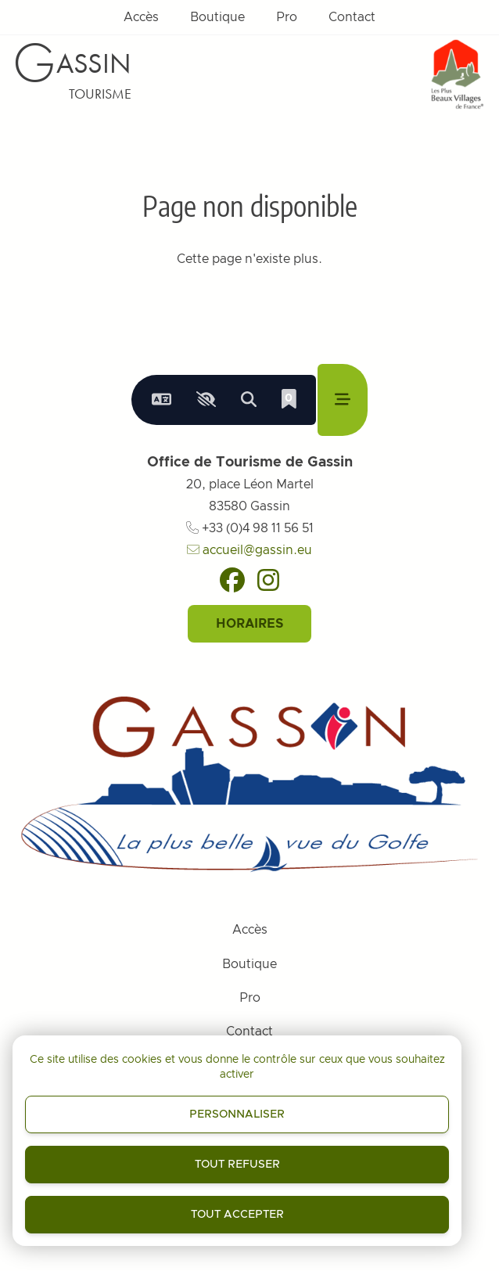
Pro (286, 17)
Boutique (217, 17)
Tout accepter (237, 1214)
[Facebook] (232, 580)
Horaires (249, 623)
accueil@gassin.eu (249, 550)
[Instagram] (268, 580)
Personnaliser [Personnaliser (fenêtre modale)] (237, 1114)
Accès (141, 17)
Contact (351, 17)
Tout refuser (237, 1164)
